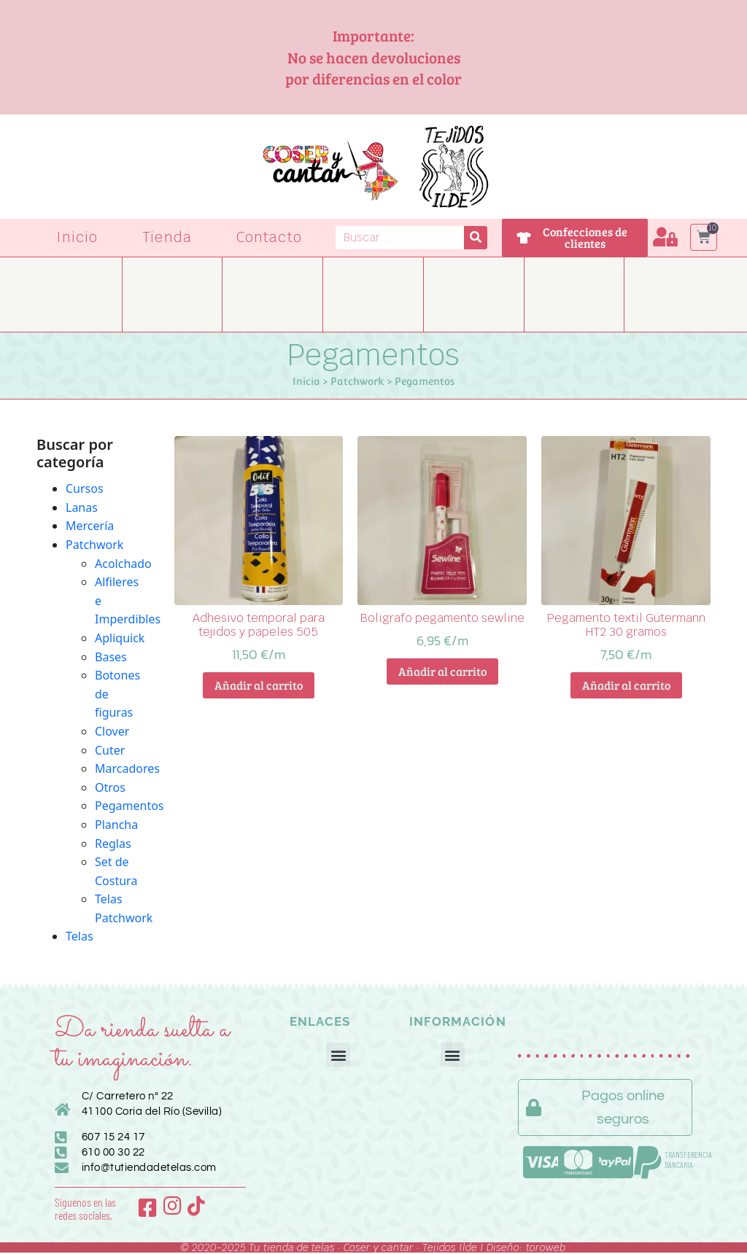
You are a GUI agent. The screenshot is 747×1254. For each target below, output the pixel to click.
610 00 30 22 (113, 1152)
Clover (112, 731)
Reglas (113, 844)
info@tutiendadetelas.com (149, 1167)
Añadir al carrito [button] (258, 685)
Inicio (77, 237)
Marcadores (127, 768)
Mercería (90, 526)
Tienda (167, 237)
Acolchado (123, 564)
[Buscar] (475, 237)
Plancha (116, 825)
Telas (79, 936)
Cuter (110, 750)
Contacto (269, 237)
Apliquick (119, 638)
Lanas (82, 507)
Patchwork (357, 381)
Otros (110, 787)
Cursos (85, 488)
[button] (338, 1055)
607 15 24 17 (113, 1137)
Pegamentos (129, 806)
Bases (111, 657)
